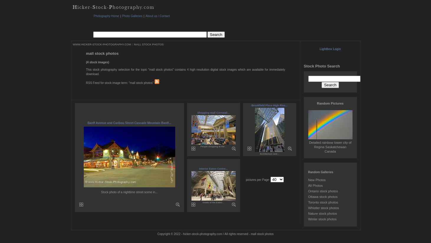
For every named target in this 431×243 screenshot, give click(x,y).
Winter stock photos (322, 219)
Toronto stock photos (323, 202)
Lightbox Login (330, 49)
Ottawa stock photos (323, 197)
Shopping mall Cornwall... (213, 112)
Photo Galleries (132, 16)
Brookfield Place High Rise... (269, 105)
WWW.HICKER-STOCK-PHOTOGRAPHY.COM (102, 44)
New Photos (317, 180)
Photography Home (106, 16)
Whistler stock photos (323, 208)
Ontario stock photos (323, 191)
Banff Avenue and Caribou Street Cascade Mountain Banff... (129, 123)
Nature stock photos (322, 213)
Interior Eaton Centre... (213, 168)
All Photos (315, 185)
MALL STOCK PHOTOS (148, 44)
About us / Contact (157, 16)
